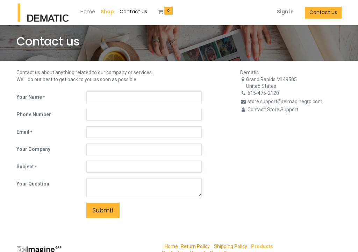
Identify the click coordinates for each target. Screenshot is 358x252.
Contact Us (323, 12)
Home (171, 246)
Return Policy (195, 246)
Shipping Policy (230, 246)
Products (262, 246)
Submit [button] (103, 210)
